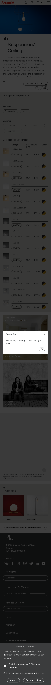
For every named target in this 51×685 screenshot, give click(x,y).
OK (42, 349)
